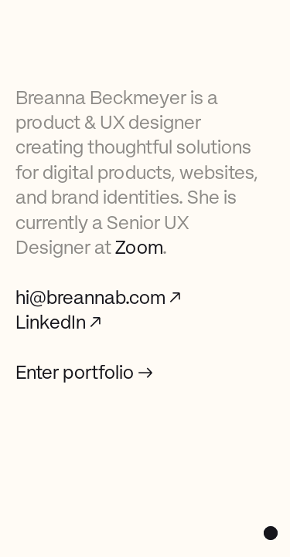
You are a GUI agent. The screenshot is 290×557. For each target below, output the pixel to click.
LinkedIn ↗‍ (58, 324)
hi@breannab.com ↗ (98, 299)
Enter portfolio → (84, 374)
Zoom (138, 249)
